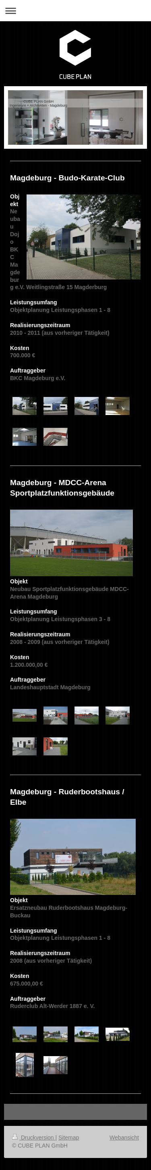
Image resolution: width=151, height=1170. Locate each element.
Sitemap (68, 1137)
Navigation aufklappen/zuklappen (75, 10)
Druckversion (33, 1137)
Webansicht (124, 1137)
